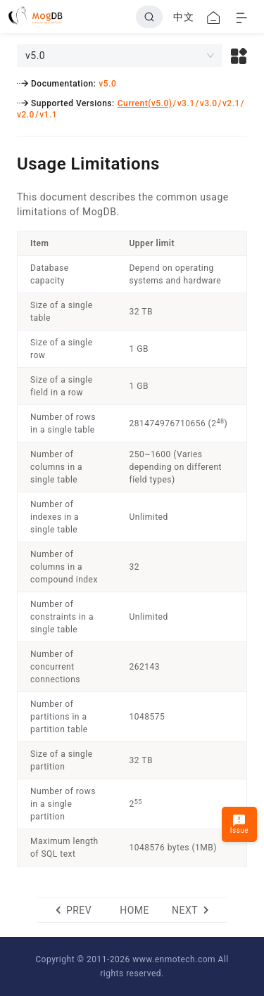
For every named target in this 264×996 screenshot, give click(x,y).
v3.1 (186, 103)
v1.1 (48, 115)
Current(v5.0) (145, 103)
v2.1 (231, 103)
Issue (239, 824)
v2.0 (25, 115)
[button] (239, 55)
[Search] (149, 17)
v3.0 (209, 103)
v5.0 (107, 84)
